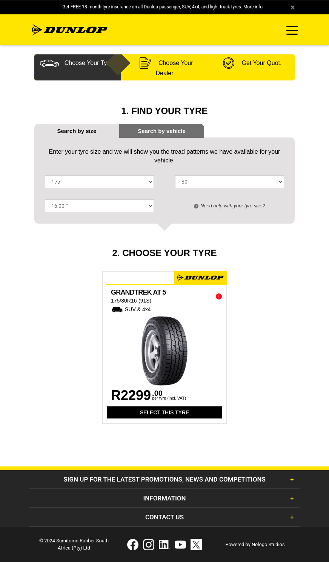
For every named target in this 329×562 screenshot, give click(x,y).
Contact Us (164, 517)
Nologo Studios (268, 544)
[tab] (161, 131)
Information (164, 498)
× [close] (293, 7)
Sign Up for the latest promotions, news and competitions (164, 479)
